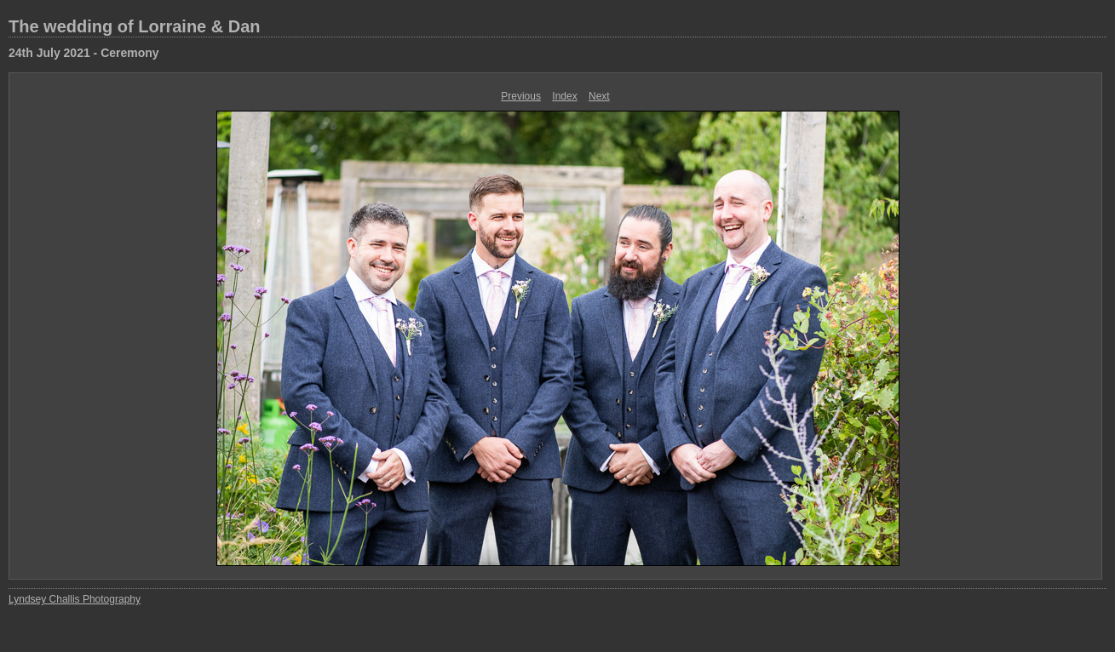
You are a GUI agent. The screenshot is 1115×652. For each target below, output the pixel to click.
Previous (521, 96)
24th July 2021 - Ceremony (84, 53)
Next (599, 96)
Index (564, 96)
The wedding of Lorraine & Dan (135, 26)
